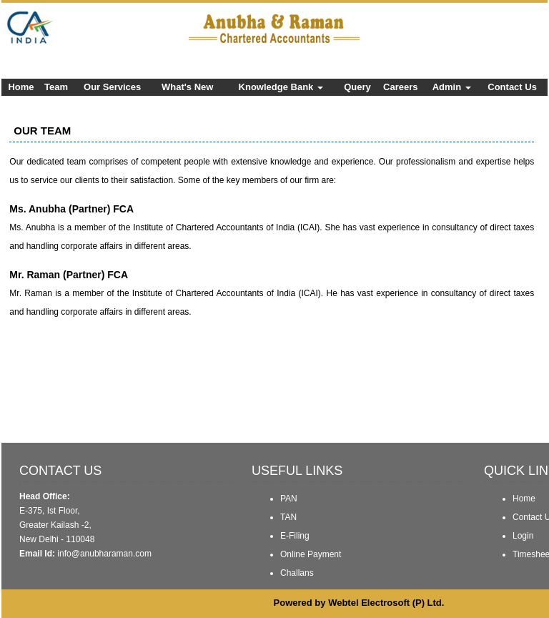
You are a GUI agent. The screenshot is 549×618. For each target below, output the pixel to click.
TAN (288, 517)
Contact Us (512, 87)
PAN (288, 499)
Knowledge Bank (281, 87)
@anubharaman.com (111, 554)
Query (357, 87)
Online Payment (310, 554)
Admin (451, 87)
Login (523, 536)
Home (21, 87)
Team (56, 87)
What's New (187, 87)
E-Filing (295, 536)
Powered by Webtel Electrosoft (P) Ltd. (359, 602)
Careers (400, 87)
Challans (297, 573)
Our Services (112, 87)
